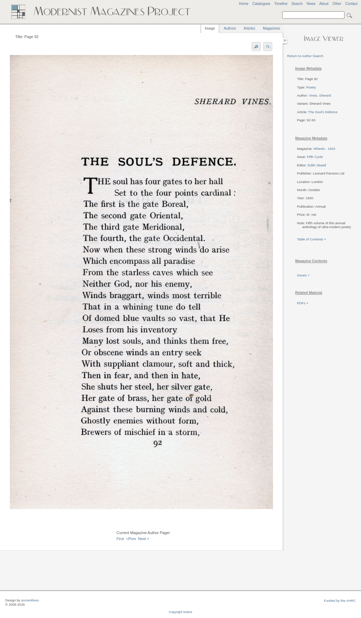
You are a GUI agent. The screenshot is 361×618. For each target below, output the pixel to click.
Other (336, 4)
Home (243, 4)
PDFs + (302, 303)
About (323, 4)
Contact (351, 4)
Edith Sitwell (317, 165)
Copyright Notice (180, 612)
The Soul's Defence (322, 112)
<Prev (131, 539)
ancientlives (30, 600)
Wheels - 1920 (324, 149)
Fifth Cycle (315, 157)
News (310, 4)
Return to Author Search (305, 56)
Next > (144, 539)
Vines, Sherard (320, 95)
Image (210, 28)
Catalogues (261, 4)
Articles (249, 28)
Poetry (311, 87)
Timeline (280, 4)
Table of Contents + (311, 239)
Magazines (271, 28)
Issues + (303, 275)
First (120, 539)
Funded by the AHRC (340, 600)
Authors (230, 28)
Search (297, 4)
